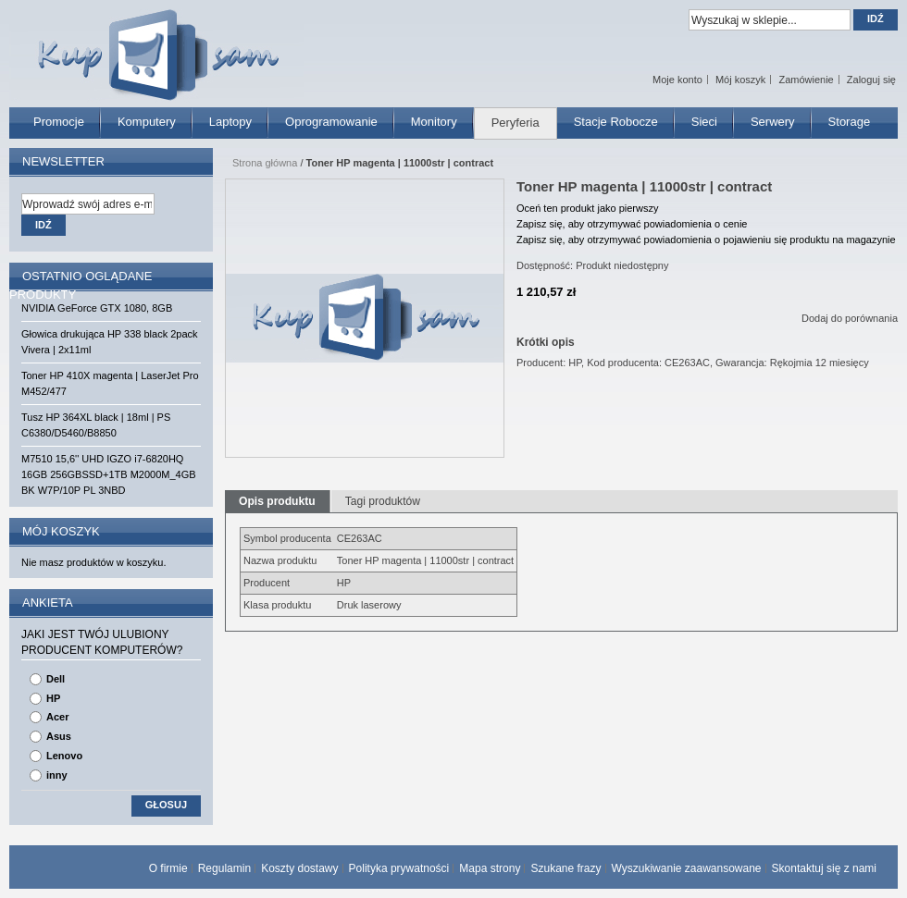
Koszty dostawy (299, 868)
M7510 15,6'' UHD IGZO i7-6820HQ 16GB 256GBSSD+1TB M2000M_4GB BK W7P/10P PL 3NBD (108, 474)
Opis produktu (277, 501)
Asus (58, 736)
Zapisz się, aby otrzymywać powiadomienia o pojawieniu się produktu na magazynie (706, 239)
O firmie (168, 868)
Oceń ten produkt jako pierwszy (587, 208)
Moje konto (677, 79)
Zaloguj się (871, 79)
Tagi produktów (382, 501)
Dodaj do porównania (849, 318)
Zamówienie (805, 79)
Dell (55, 678)
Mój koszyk (740, 79)
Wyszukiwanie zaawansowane (687, 868)
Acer (57, 716)
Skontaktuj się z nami (824, 868)
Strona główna (264, 162)
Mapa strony (489, 868)
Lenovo (64, 755)
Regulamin (224, 868)
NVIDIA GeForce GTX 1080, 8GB (96, 308)
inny (57, 775)
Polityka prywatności (399, 868)
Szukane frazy (565, 868)
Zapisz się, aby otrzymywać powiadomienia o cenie (631, 223)
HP (53, 698)
